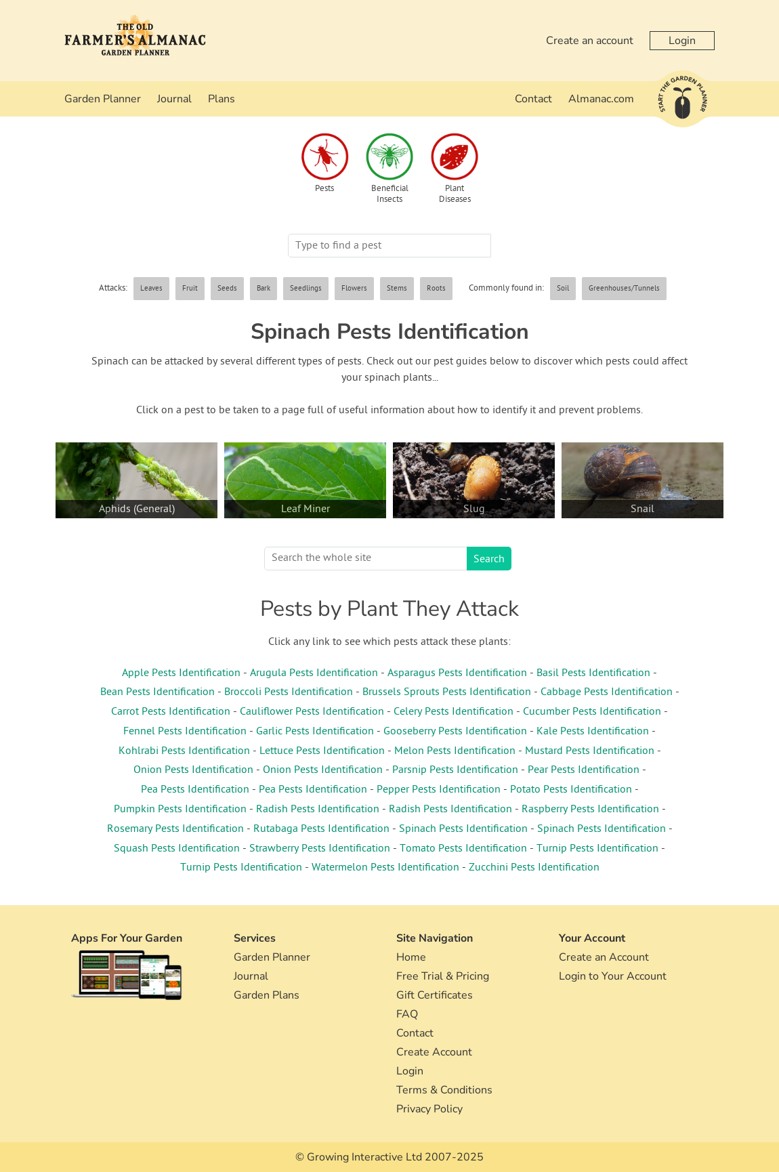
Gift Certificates (434, 995)
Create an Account (604, 957)
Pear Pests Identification (583, 770)
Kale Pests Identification (592, 731)
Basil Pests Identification (593, 673)
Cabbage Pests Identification (607, 692)
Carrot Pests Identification (170, 712)
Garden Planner (102, 98)
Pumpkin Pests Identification (180, 809)
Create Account (434, 1052)
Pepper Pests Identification (439, 790)
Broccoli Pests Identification (288, 692)
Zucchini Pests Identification (534, 868)
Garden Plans (266, 995)
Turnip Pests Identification (597, 849)
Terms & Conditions (444, 1090)
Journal (174, 98)
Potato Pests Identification (571, 790)
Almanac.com (601, 98)
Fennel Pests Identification (185, 731)
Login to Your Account (613, 976)
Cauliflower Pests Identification (312, 712)
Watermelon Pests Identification (385, 868)
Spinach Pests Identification (463, 829)
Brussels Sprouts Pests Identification (446, 692)
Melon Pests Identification (454, 751)
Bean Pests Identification (157, 692)
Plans (221, 98)
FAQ (407, 1014)
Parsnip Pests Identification (455, 770)
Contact (533, 98)
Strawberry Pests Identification (319, 849)
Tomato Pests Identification (463, 849)
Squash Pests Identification (177, 849)
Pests (324, 189)
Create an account (589, 40)
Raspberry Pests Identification (590, 809)
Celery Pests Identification (453, 712)
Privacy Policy (429, 1109)
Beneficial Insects (389, 194)
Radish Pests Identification (317, 809)
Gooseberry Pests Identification (455, 731)
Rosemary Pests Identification (175, 829)
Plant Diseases (455, 194)
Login (682, 40)
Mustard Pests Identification (589, 751)
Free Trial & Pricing (442, 976)
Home (411, 957)
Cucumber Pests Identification (592, 712)
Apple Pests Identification (181, 673)
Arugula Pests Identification (314, 673)
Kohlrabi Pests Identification (184, 751)
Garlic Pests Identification (315, 731)
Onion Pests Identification (193, 770)
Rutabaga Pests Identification (321, 829)
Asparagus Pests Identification (457, 673)
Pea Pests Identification (195, 790)
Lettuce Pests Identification (322, 751)
